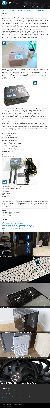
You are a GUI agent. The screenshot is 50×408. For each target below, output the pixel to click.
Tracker (45, 6)
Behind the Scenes (5, 396)
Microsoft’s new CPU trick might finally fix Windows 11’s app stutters (16, 228)
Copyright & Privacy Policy (23, 396)
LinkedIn (15, 390)
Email (22, 390)
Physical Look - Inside (7, 215)
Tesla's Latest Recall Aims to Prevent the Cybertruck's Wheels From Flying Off (18, 226)
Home (20, 6)
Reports (32, 6)
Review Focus (39, 396)
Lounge (39, 6)
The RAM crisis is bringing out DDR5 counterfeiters (12, 223)
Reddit (19, 390)
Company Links (13, 396)
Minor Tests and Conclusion (8, 217)
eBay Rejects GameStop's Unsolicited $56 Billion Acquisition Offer (15, 222)
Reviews (26, 6)
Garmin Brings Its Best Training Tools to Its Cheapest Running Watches (17, 225)
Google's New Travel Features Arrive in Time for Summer (14, 230)
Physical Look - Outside (7, 213)
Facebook (8, 390)
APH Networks (12, 2)
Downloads (32, 396)
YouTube (3, 390)
